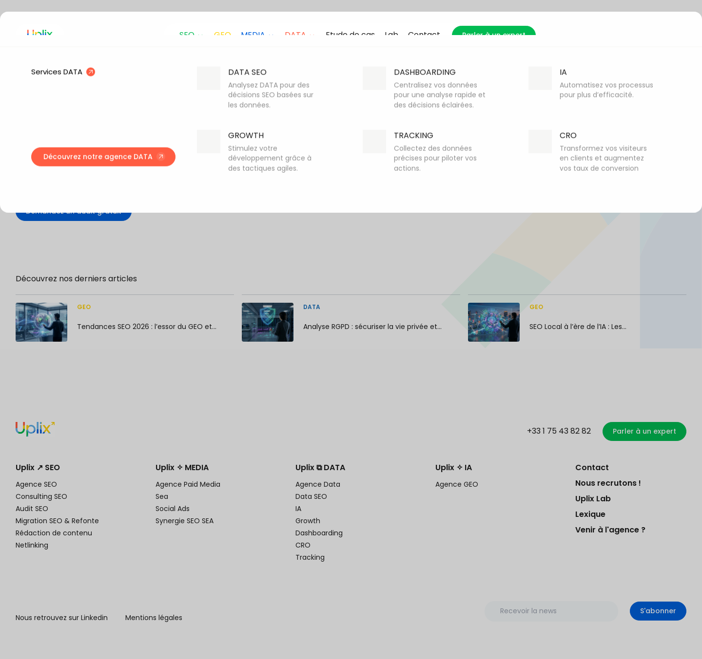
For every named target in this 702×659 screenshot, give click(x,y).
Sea (162, 496)
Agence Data (317, 484)
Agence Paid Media (188, 484)
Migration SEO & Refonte (57, 521)
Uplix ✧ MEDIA (182, 467)
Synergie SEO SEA (185, 521)
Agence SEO (36, 484)
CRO (303, 545)
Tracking (310, 557)
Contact (592, 467)
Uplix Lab (593, 498)
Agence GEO (456, 484)
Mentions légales (153, 617)
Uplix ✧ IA (453, 467)
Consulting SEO (41, 496)
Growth (307, 521)
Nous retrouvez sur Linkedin (62, 617)
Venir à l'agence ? (610, 529)
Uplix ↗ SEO (38, 467)
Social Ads (173, 508)
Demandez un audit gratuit (73, 211)
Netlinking (32, 545)
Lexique (590, 514)
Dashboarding (319, 533)
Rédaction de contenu (54, 533)
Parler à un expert (494, 35)
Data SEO (311, 496)
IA (298, 508)
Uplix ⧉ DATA (320, 467)
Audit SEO (32, 508)
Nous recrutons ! (608, 483)
